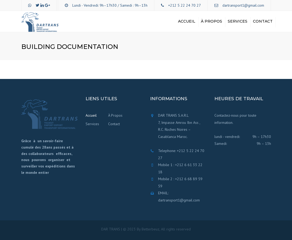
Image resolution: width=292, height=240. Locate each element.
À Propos (211, 21)
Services (237, 21)
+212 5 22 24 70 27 (184, 5)
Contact (263, 21)
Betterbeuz (150, 229)
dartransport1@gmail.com (243, 5)
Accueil (186, 21)
